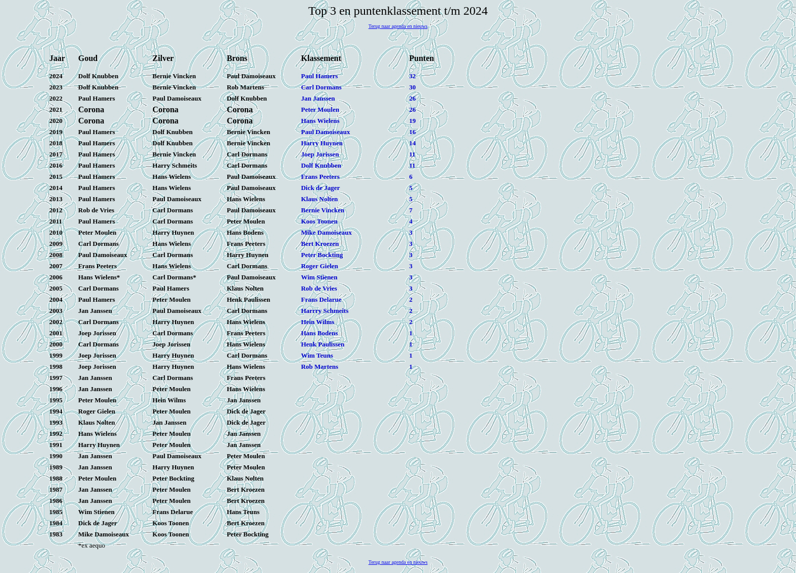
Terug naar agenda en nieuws (398, 26)
